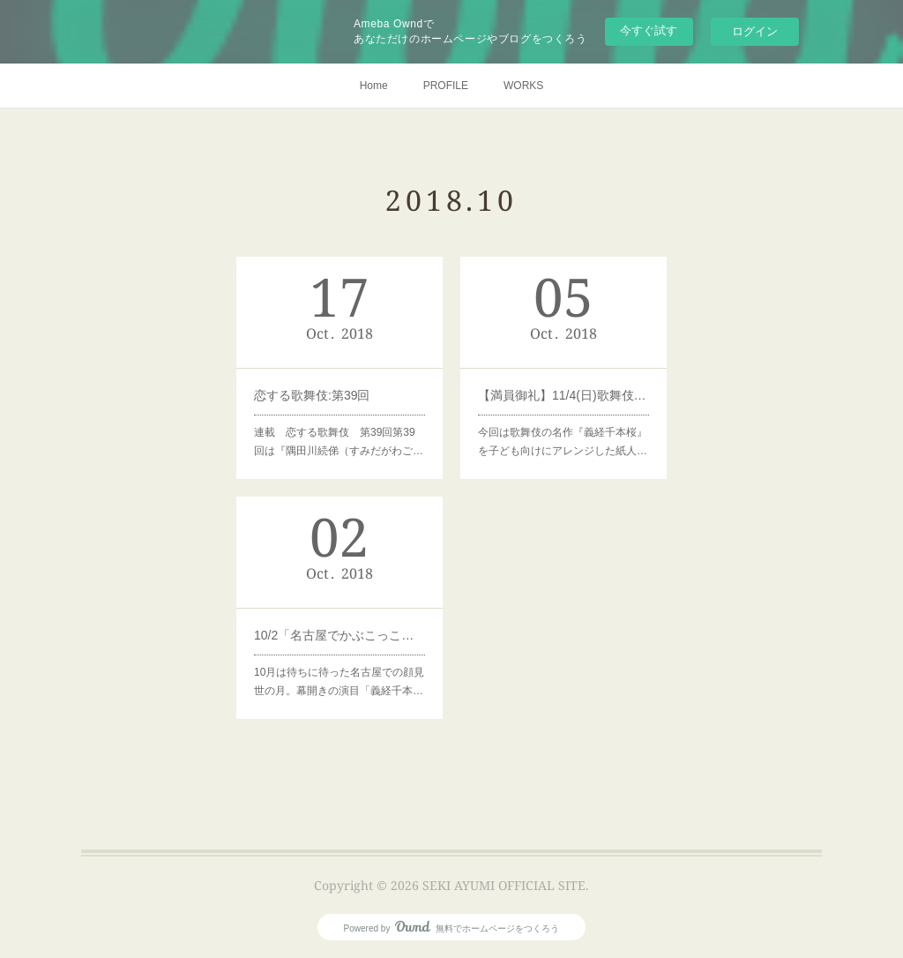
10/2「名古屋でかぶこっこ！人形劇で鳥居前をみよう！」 (339, 634)
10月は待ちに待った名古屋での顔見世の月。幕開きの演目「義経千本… (339, 681)
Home (374, 85)
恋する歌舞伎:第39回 (311, 395)
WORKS (523, 85)
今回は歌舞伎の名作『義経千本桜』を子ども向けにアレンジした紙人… (562, 441)
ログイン (755, 31)
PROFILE (445, 85)
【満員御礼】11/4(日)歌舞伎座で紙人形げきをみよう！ (563, 395)
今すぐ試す (648, 30)
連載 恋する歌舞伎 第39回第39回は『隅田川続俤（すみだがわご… (338, 441)
